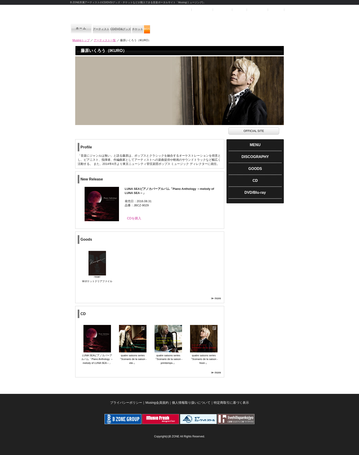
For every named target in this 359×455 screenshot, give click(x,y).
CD (255, 181)
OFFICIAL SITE (253, 131)
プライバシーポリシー (126, 400)
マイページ (222, 9)
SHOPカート (257, 9)
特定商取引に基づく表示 (231, 400)
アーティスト (109, 28)
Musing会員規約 (156, 400)
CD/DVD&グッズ (146, 28)
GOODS (255, 169)
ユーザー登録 (202, 9)
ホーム (81, 28)
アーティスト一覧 (105, 40)
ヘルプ (239, 9)
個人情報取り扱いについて (191, 400)
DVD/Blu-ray (255, 192)
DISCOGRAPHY (255, 157)
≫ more (216, 296)
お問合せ (276, 9)
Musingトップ (81, 40)
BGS (202, 28)
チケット (179, 28)
